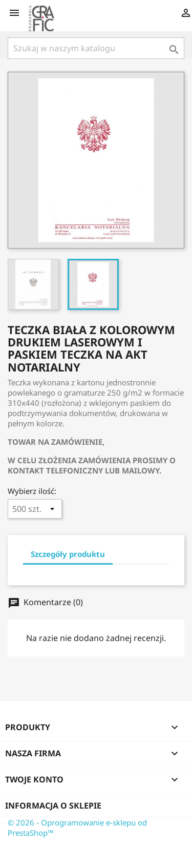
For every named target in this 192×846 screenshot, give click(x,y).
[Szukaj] (96, 48)
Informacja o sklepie (53, 805)
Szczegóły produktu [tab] (68, 554)
